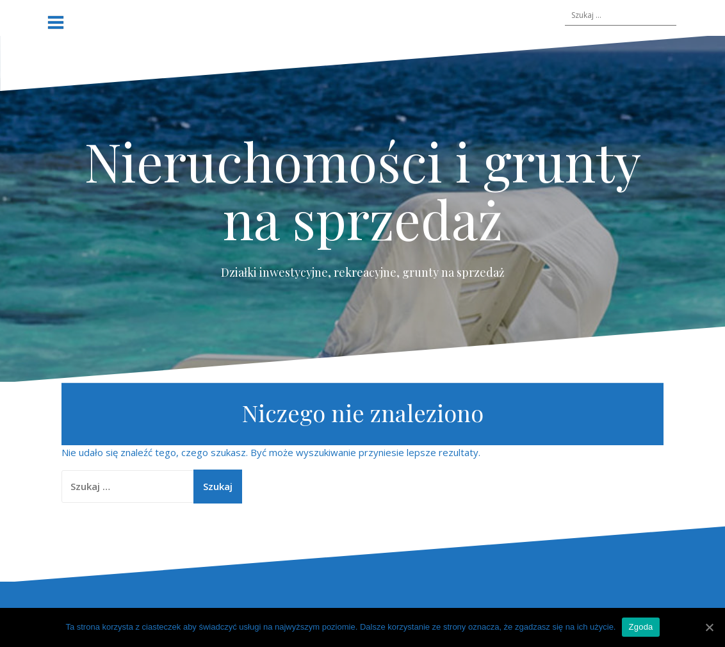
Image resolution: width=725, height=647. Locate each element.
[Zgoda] (709, 627)
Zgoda (640, 627)
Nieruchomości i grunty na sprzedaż (363, 190)
